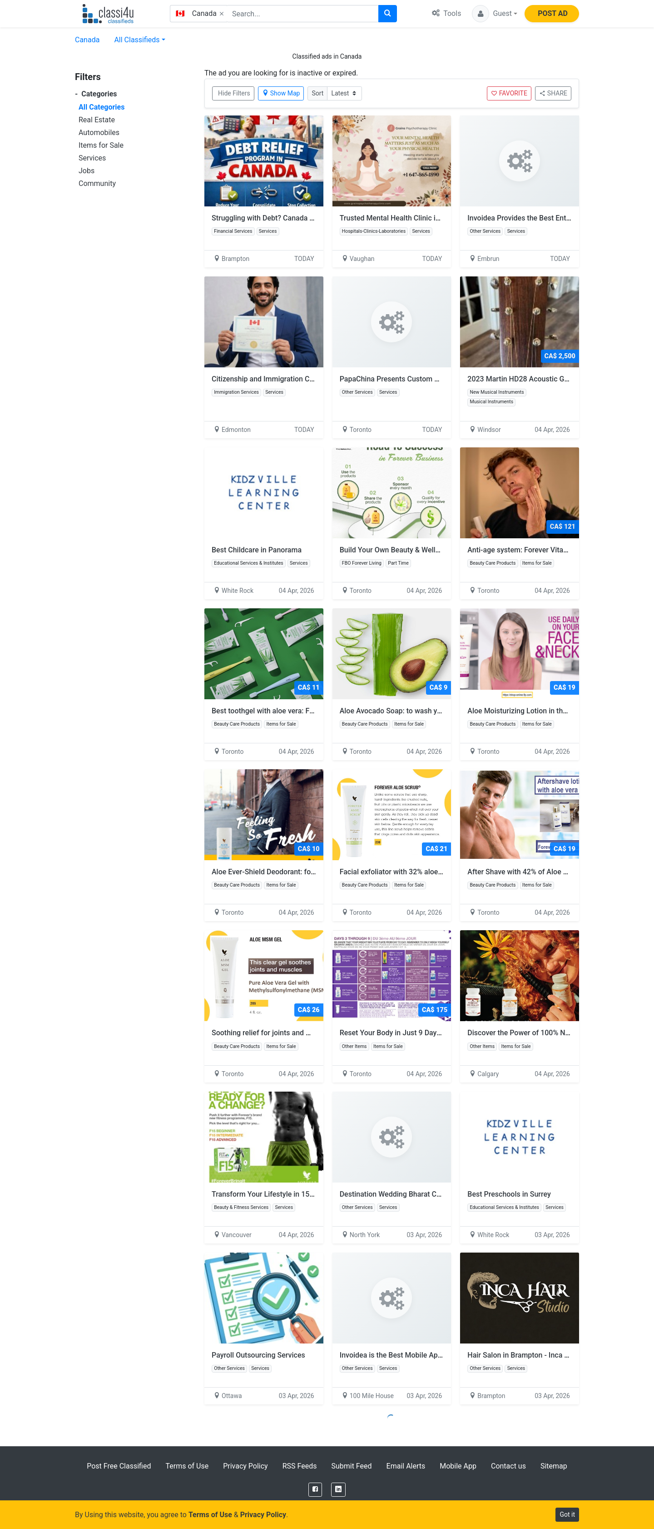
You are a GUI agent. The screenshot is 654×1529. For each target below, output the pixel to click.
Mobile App (458, 1466)
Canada (87, 39)
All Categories (101, 107)
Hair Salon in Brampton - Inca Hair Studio (533, 1355)
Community (97, 183)
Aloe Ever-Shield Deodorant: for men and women (295, 871)
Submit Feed (351, 1466)
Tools (446, 13)
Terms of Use (186, 1466)
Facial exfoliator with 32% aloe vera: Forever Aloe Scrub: (435, 871)
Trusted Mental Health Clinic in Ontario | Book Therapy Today (438, 218)
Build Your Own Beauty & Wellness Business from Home (435, 550)
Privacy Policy (245, 1466)
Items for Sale (101, 145)
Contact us (508, 1466)
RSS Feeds (299, 1466)
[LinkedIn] (338, 1490)
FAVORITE (509, 93)
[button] (494, 13)
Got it (567, 1514)
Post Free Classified (119, 1466)
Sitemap (553, 1466)
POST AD (553, 13)
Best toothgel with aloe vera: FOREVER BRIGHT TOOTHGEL (311, 711)
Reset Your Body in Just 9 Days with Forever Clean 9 (429, 1032)
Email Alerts (406, 1466)
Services (92, 158)
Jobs (86, 170)
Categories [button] (96, 94)
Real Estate (97, 119)
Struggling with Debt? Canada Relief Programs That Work (304, 218)
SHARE (553, 93)
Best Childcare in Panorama (257, 550)
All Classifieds (136, 39)
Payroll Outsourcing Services (258, 1355)
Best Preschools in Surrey (508, 1194)
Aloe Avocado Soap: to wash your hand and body (423, 711)
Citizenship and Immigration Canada (270, 379)
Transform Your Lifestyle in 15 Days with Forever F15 (302, 1194)
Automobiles (99, 132)
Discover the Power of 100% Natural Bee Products (552, 1032)
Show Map (281, 93)
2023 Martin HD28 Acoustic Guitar (523, 379)
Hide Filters (234, 93)
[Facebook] (315, 1490)
